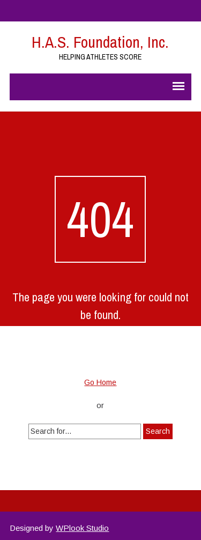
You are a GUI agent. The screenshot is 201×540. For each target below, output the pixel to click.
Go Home (100, 382)
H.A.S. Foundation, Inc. (100, 42)
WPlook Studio (82, 527)
